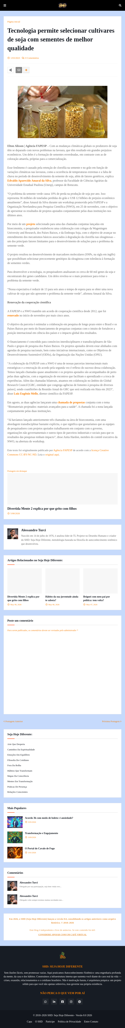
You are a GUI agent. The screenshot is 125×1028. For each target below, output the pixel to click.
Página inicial (13, 21)
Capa (29, 1021)
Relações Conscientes (17, 792)
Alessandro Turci (33, 530)
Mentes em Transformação (20, 781)
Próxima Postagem (111, 721)
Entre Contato (91, 1021)
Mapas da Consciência (18, 776)
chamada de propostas (71, 402)
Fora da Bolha (14, 765)
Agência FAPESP (62, 450)
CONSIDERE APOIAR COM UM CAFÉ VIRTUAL (62, 934)
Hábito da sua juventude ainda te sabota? (61, 598)
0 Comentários (32, 58)
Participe (50, 1021)
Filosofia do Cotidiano (18, 760)
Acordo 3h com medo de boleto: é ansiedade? (49, 818)
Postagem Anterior (14, 721)
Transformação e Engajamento (41, 833)
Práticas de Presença (17, 786)
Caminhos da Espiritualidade (21, 749)
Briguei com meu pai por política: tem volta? (96, 598)
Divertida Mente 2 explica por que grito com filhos (42, 508)
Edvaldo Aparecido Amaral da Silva (29, 180)
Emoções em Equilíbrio (18, 754)
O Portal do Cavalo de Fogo (40, 848)
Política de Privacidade (69, 1021)
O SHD (39, 1021)
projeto (30, 224)
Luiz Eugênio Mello (26, 393)
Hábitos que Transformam (19, 770)
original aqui (52, 454)
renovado (13, 315)
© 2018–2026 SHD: (43, 1015)
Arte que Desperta (16, 744)
